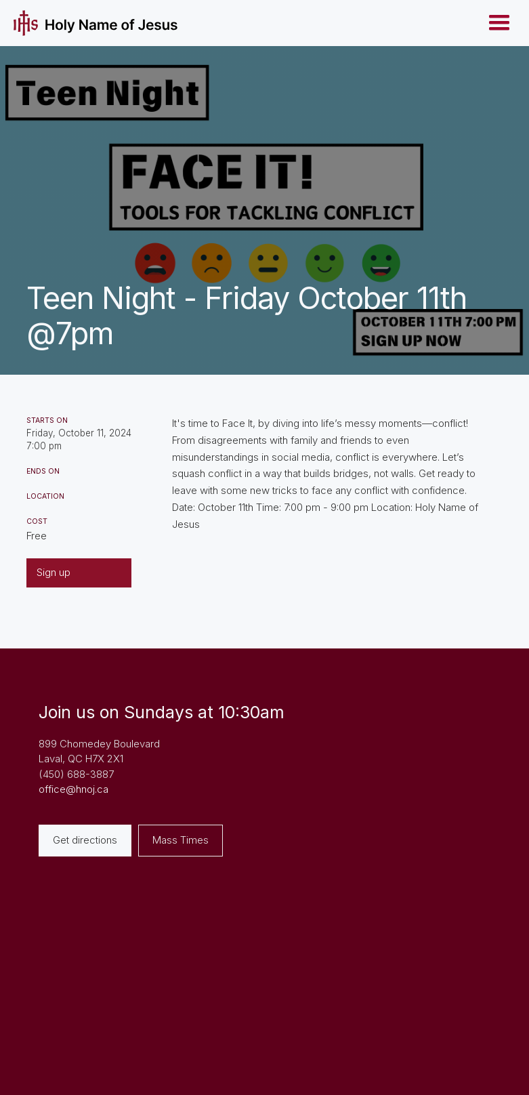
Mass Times (180, 839)
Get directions (85, 839)
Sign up (53, 572)
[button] (499, 23)
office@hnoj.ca (73, 789)
